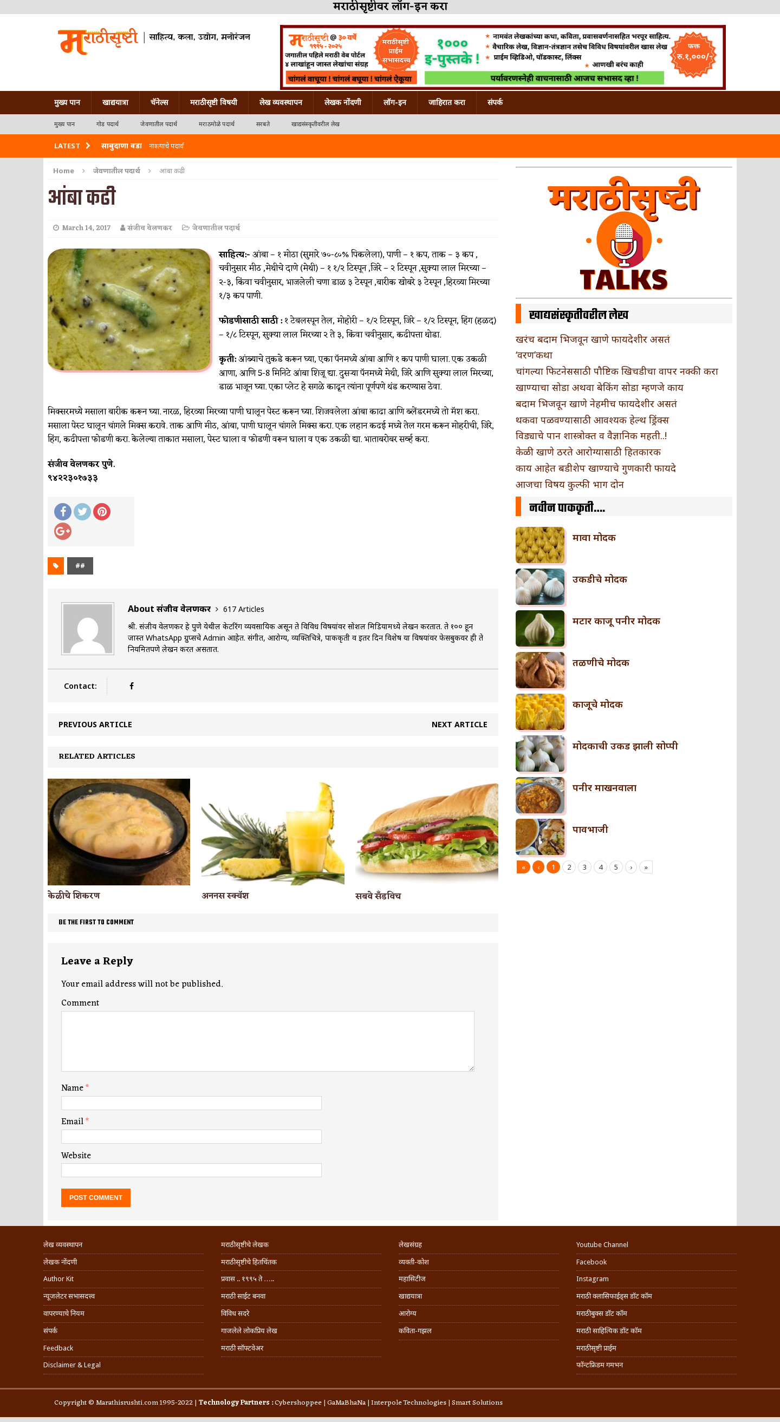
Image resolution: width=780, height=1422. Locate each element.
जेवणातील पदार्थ (158, 124)
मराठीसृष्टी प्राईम (596, 1348)
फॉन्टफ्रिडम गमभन (599, 1365)
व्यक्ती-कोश (414, 1262)
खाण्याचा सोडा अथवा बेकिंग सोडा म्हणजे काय (600, 387)
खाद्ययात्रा (115, 102)
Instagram (592, 1279)
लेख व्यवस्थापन (280, 102)
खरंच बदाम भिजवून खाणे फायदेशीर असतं (593, 338)
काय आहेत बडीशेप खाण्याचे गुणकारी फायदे (596, 467)
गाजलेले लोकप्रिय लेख (249, 1331)
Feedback (58, 1348)
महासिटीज (412, 1279)
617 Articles (243, 609)
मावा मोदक (594, 537)
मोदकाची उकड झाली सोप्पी (625, 745)
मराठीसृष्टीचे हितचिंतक (249, 1262)
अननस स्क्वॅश (225, 896)
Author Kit (58, 1279)
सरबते (263, 124)
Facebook (591, 1262)
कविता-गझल (415, 1331)
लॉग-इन (395, 102)
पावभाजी (590, 829)
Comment (80, 1003)
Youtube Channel (602, 1245)
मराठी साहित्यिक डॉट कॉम (609, 1331)
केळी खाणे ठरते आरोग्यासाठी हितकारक (588, 451)
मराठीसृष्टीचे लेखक (245, 1245)
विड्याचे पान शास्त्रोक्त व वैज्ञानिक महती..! (591, 435)
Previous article (95, 724)
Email (73, 1122)
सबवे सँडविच (378, 896)
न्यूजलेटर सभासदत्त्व (69, 1296)
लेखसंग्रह (410, 1245)
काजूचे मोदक (598, 703)
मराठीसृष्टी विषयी (213, 102)
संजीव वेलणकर (150, 228)
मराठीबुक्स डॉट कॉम (601, 1313)
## (80, 565)
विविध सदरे (235, 1313)
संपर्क (495, 102)
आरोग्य (408, 1313)
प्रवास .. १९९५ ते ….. (247, 1279)
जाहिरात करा (446, 102)
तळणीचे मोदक (601, 662)
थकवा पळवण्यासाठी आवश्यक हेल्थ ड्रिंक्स (592, 419)
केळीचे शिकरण (74, 896)
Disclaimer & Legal (72, 1365)
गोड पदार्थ (107, 124)
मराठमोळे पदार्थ (217, 124)
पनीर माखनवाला (604, 787)
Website (76, 1156)
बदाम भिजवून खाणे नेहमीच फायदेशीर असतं (596, 403)
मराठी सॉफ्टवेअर (242, 1348)
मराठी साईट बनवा (243, 1296)
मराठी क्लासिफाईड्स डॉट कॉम (614, 1296)
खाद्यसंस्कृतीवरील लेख (315, 124)
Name (73, 1088)
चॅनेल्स (159, 102)
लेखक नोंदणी (342, 102)
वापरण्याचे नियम (63, 1313)
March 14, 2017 (86, 228)
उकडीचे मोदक (600, 578)
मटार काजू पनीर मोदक (616, 620)
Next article (459, 724)
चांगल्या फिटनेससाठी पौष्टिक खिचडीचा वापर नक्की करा (617, 370)
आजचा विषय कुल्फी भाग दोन (570, 484)
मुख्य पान (67, 102)
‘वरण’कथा (534, 354)
